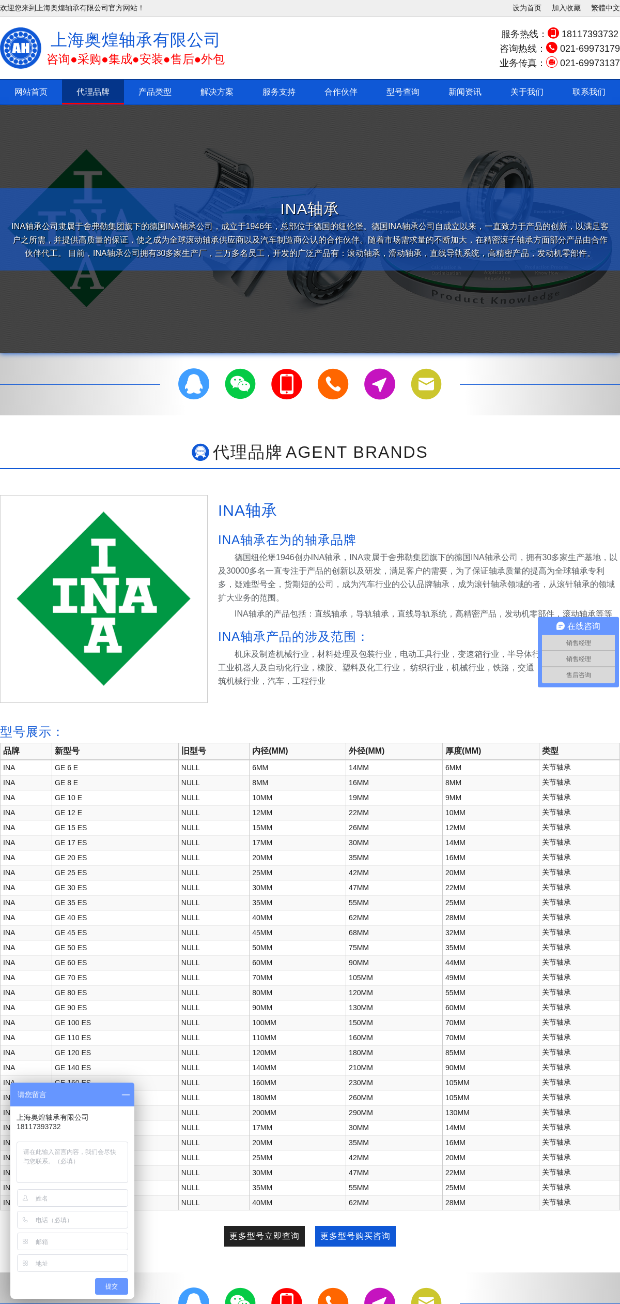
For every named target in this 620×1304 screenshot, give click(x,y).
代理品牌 (93, 91)
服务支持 (279, 91)
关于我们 (527, 91)
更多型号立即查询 (264, 1236)
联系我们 (589, 91)
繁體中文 (605, 8)
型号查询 (403, 91)
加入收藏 (566, 8)
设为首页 (527, 8)
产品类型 (155, 91)
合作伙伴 (341, 91)
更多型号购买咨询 (355, 1236)
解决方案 (217, 91)
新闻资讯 (465, 91)
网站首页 (31, 91)
